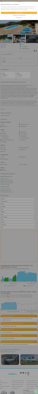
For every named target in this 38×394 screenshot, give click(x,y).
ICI (26, 9)
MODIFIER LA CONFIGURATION (19, 15)
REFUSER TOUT (19, 17)
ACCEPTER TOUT (19, 12)
